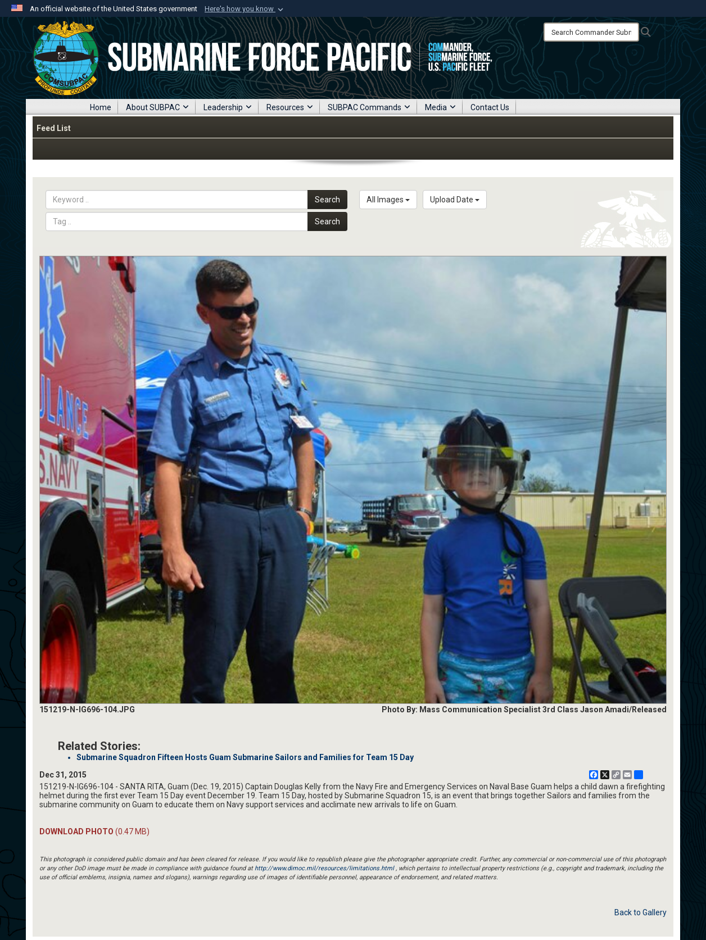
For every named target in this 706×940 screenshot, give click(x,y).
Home (100, 107)
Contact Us (489, 107)
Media (440, 107)
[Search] (591, 32)
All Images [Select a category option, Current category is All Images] (388, 199)
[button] (245, 9)
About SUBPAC (157, 107)
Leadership (227, 107)
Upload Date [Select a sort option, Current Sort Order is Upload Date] (454, 199)
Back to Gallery (640, 912)
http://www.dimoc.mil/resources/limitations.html (324, 868)
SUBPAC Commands (369, 107)
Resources (289, 107)
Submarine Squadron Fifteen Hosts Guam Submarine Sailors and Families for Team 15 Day (245, 757)
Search (327, 199)
